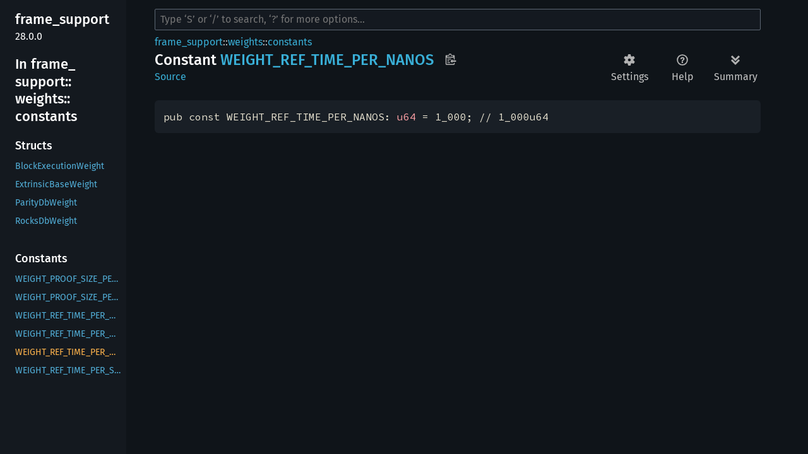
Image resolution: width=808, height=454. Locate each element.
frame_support (189, 42)
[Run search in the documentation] (458, 19)
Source (170, 77)
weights (245, 42)
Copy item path (450, 59)
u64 (406, 116)
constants (290, 42)
